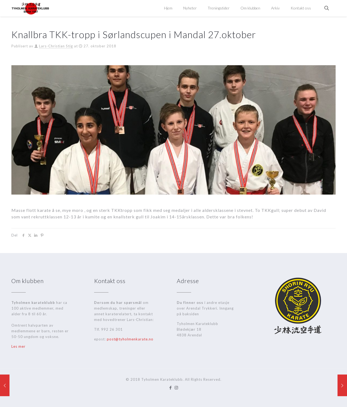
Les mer (18, 346)
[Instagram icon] (176, 387)
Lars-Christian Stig (56, 46)
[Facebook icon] (171, 387)
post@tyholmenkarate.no (130, 339)
